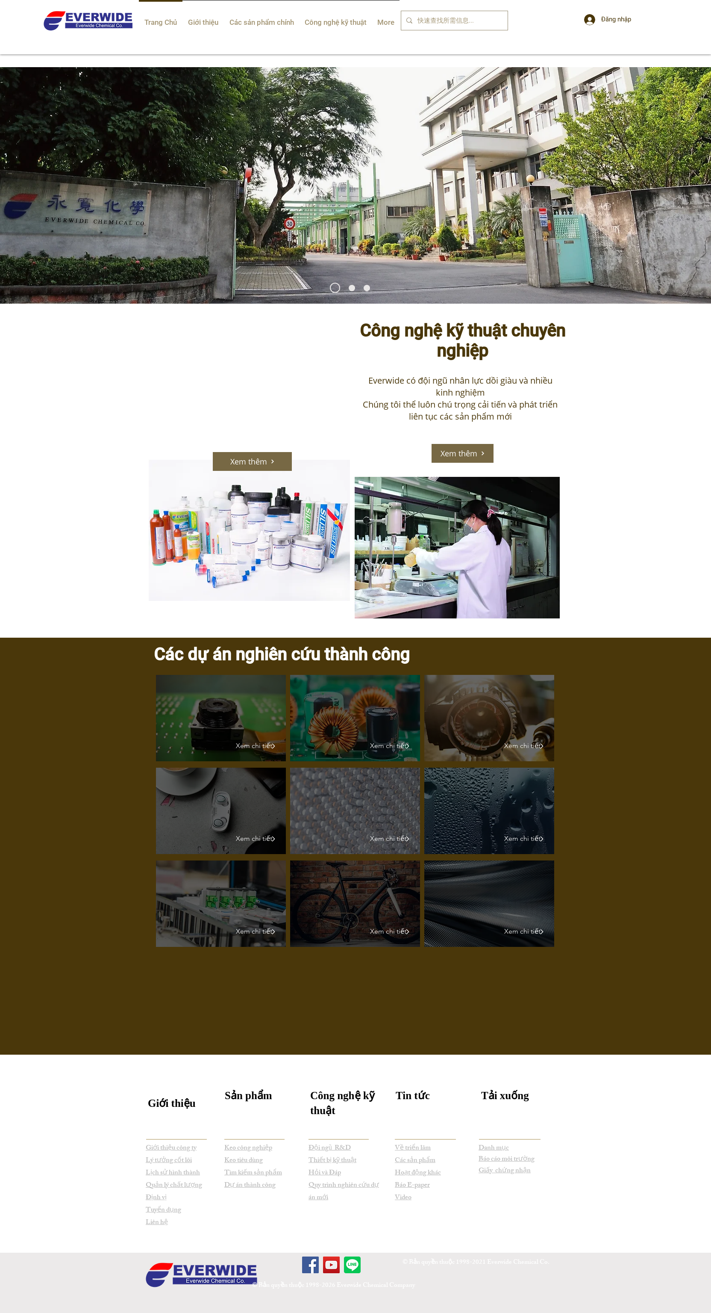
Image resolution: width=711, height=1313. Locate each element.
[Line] (352, 1265)
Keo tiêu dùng (243, 1161)
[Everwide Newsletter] (335, 288)
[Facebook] (310, 1265)
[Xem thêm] (463, 453)
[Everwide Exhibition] (367, 288)
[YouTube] (331, 1265)
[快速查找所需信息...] (453, 20)
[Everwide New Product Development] (352, 288)
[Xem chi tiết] (252, 745)
